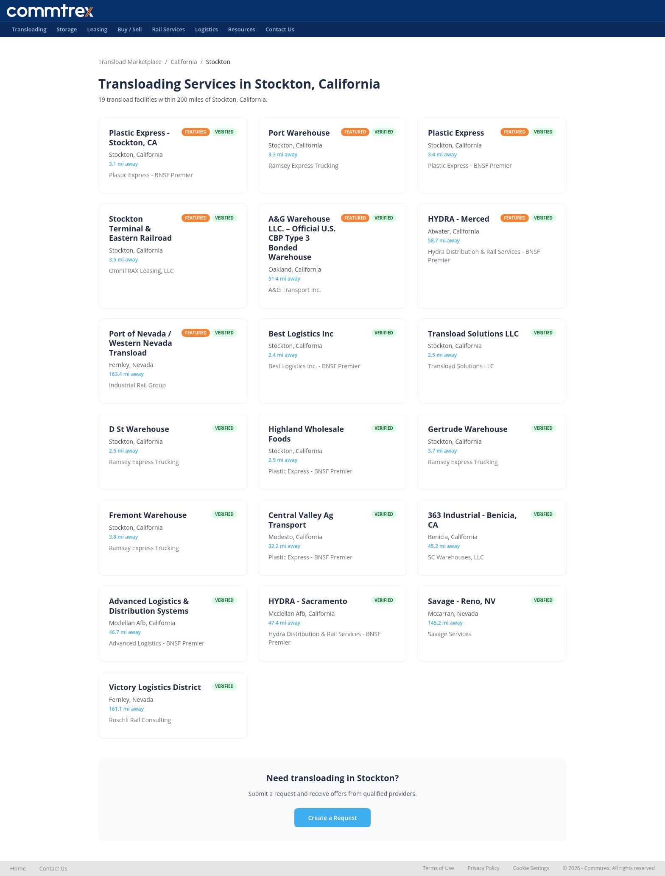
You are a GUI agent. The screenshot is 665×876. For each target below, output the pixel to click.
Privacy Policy (483, 868)
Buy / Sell (129, 31)
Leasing (97, 31)
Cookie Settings (531, 868)
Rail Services (168, 31)
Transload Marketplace (130, 62)
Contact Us (279, 31)
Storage (66, 31)
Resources (241, 31)
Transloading (29, 31)
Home (18, 868)
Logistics (206, 31)
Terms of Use (438, 868)
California (183, 62)
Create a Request (332, 818)
